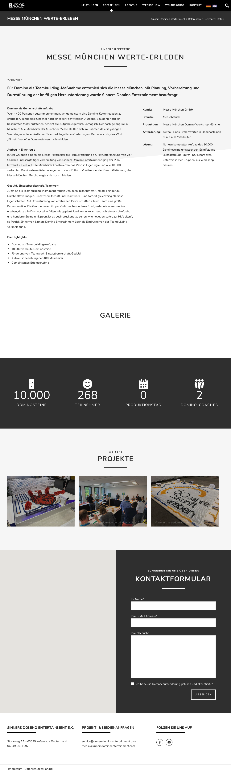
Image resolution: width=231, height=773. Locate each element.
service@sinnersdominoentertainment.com (109, 741)
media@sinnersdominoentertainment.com (108, 746)
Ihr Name (137, 599)
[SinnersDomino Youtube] (170, 742)
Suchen (227, 5)
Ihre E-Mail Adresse (144, 616)
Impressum (15, 769)
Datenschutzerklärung (166, 684)
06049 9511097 (18, 746)
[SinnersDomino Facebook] (161, 742)
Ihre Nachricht (140, 633)
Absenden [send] (203, 694)
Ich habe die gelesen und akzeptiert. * (172, 684)
